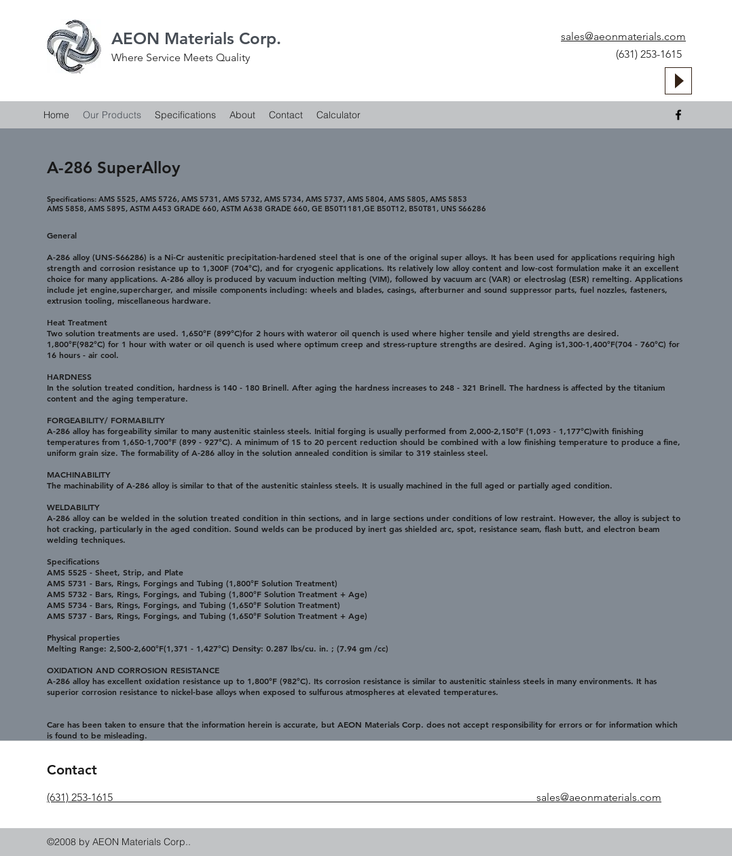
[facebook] (678, 115)
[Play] (678, 81)
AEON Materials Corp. (196, 38)
